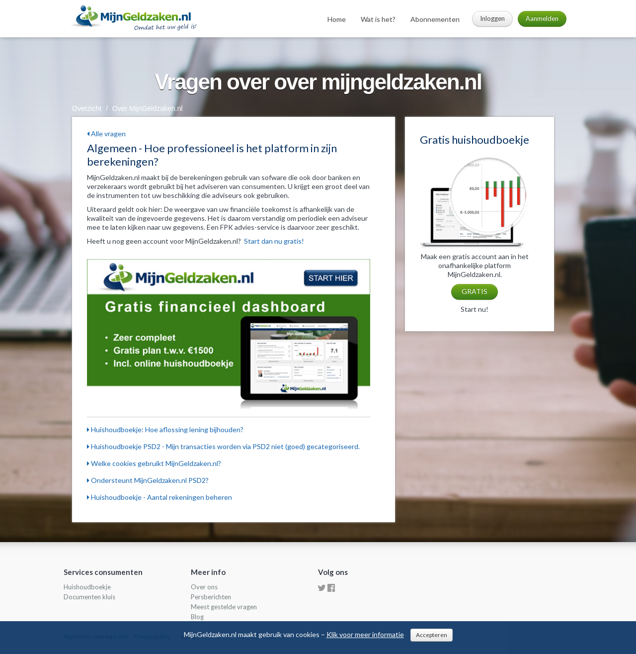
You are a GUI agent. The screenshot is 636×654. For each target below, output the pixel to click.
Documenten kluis (89, 597)
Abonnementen (435, 19)
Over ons (204, 587)
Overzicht (86, 108)
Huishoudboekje (87, 587)
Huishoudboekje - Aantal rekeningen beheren (159, 497)
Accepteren (431, 635)
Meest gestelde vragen (224, 607)
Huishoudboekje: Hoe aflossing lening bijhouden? (165, 429)
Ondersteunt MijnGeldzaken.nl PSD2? (148, 480)
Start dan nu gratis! (274, 241)
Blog (197, 617)
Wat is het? (378, 19)
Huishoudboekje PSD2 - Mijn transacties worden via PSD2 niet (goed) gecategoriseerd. (223, 446)
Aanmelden (542, 18)
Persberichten (211, 597)
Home (336, 19)
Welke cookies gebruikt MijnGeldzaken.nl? (154, 463)
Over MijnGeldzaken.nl (147, 108)
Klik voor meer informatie (365, 634)
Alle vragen (106, 133)
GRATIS (474, 291)
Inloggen (492, 18)
